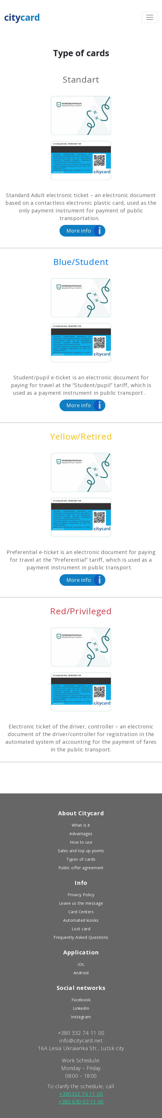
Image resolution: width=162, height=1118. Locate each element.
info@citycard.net (81, 1039)
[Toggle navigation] (150, 17)
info (78, 231)
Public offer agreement (81, 867)
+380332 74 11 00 (81, 1093)
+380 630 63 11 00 (81, 1101)
